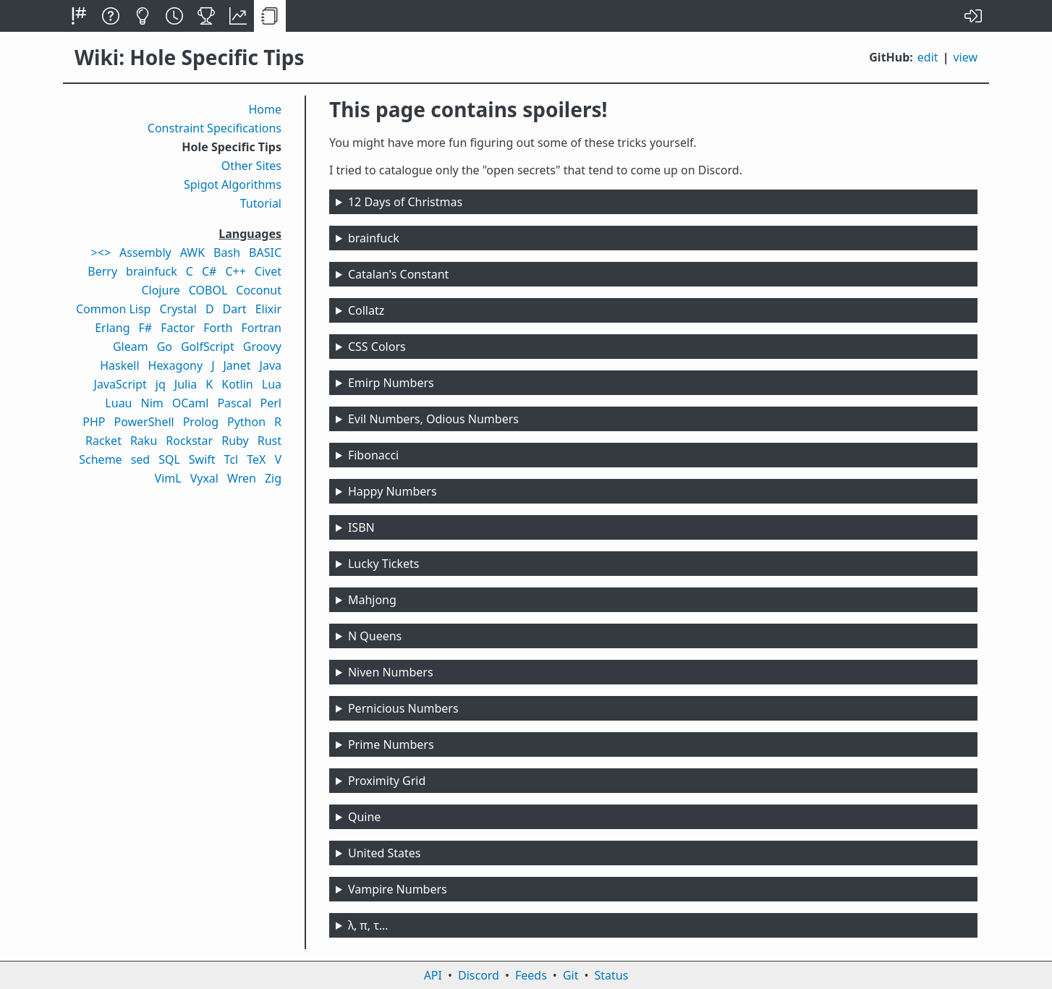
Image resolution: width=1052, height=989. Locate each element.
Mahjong (372, 600)
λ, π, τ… (368, 925)
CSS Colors (377, 347)
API (433, 975)
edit (927, 57)
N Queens (375, 636)
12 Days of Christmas (405, 202)
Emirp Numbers (391, 383)
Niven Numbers (390, 672)
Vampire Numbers (397, 889)
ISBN (361, 527)
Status (611, 975)
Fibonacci (373, 455)
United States (384, 853)
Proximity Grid (386, 781)
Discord (478, 975)
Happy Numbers (392, 491)
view (965, 57)
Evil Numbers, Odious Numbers (433, 419)
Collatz (366, 310)
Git (571, 975)
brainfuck (373, 238)
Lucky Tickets (384, 564)
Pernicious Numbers (403, 708)
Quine (364, 817)
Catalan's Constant (398, 274)
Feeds (531, 975)
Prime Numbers (391, 744)
